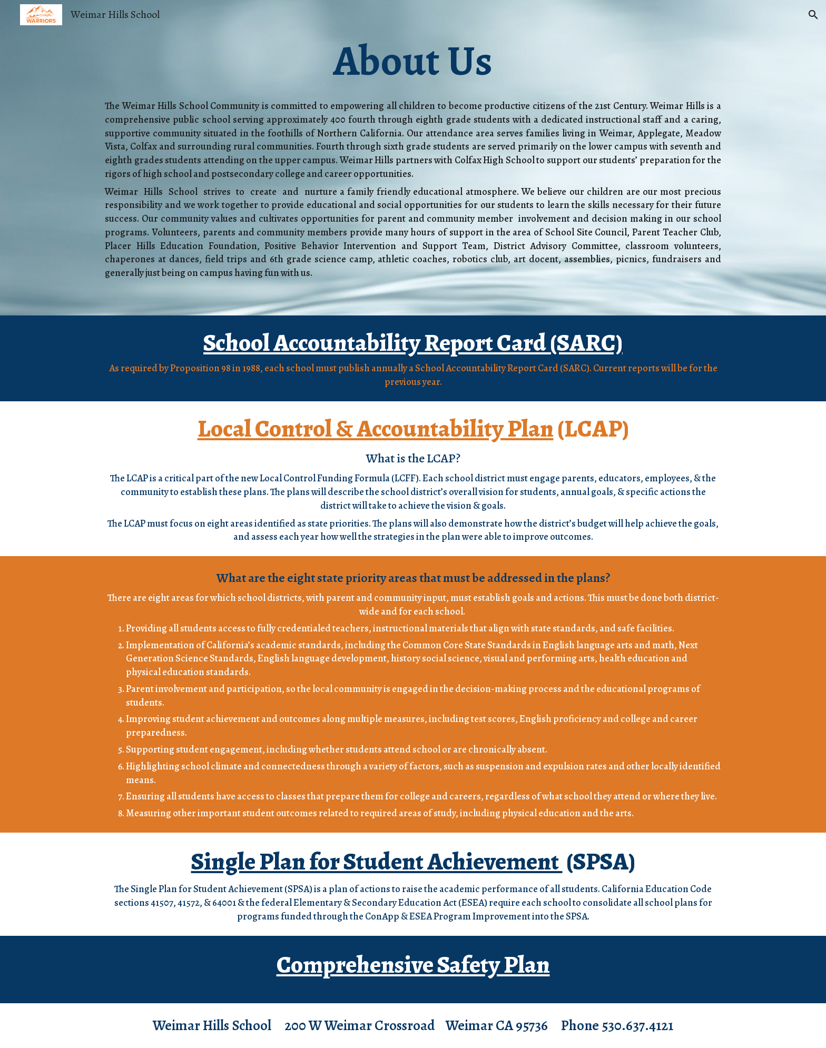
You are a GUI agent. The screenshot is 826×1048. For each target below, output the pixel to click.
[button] (813, 14)
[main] (413, 61)
